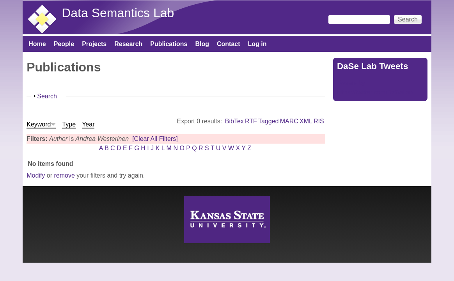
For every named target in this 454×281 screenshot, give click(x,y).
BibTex (234, 121)
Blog (202, 44)
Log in (257, 44)
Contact (228, 44)
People (64, 44)
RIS (319, 121)
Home (37, 44)
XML (306, 121)
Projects (94, 44)
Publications (168, 44)
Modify (36, 175)
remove (64, 175)
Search (47, 96)
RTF (251, 121)
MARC (289, 121)
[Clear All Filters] (154, 138)
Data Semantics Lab (118, 13)
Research (128, 44)
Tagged (268, 121)
